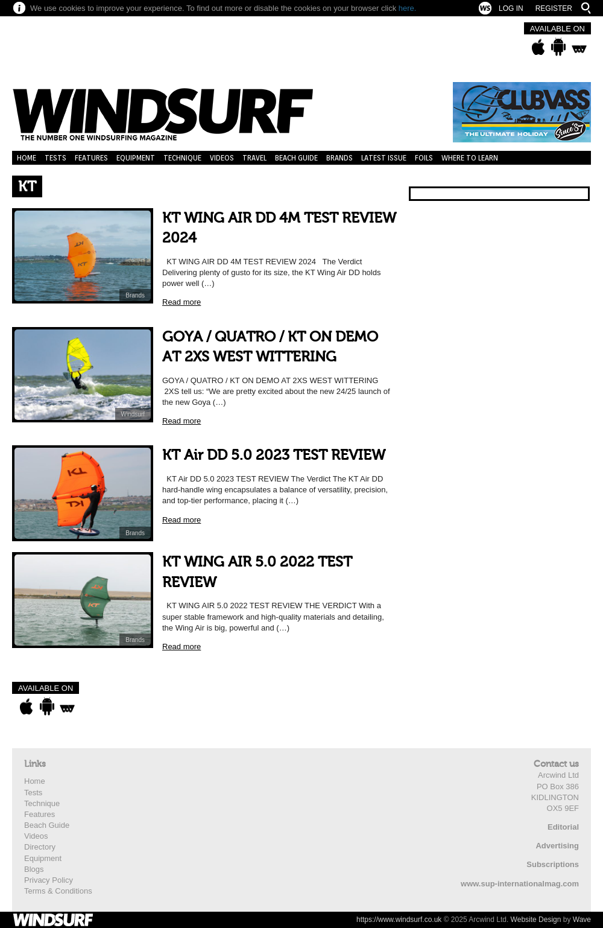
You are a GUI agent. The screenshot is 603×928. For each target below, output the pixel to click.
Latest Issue (383, 157)
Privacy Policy (48, 880)
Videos (222, 157)
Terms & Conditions (58, 890)
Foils (424, 157)
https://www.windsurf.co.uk (398, 919)
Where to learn (469, 157)
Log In (511, 8)
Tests (55, 157)
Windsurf (133, 414)
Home (26, 157)
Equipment (135, 157)
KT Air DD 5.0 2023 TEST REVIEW (273, 455)
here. (408, 8)
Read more (181, 302)
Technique (182, 157)
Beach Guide (296, 157)
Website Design (536, 919)
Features (91, 157)
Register (553, 8)
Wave (582, 919)
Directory (39, 846)
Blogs (34, 869)
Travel (254, 157)
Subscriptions (552, 864)
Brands (339, 157)
